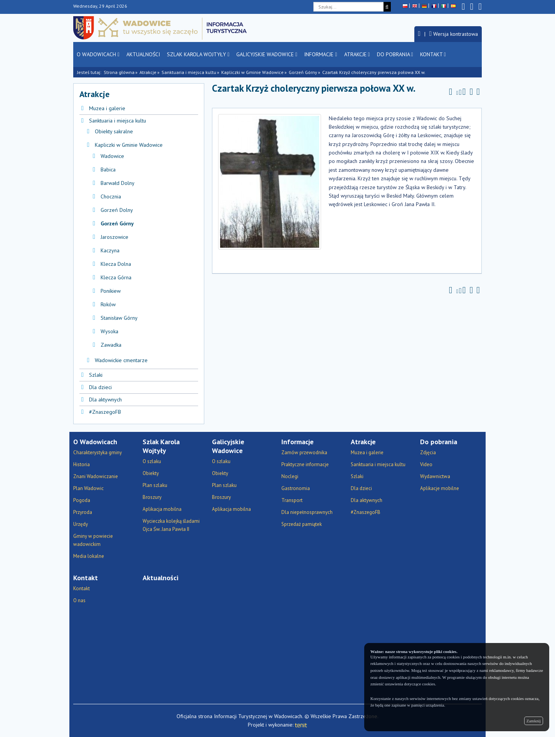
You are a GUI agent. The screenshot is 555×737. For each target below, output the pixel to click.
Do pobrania (395, 54)
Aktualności (143, 54)
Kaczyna (110, 250)
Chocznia (111, 196)
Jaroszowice (114, 236)
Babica (108, 169)
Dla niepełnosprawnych (307, 512)
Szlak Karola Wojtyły (198, 54)
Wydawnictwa (435, 476)
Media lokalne (88, 556)
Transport (292, 500)
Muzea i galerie (107, 108)
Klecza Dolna (116, 263)
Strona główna (119, 72)
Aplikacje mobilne (439, 488)
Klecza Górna (116, 277)
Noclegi (289, 476)
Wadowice (112, 156)
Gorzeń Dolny (117, 209)
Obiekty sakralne (114, 131)
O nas (79, 600)
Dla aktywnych (105, 399)
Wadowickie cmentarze (121, 360)
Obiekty (151, 473)
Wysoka (109, 331)
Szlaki (96, 374)
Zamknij (533, 721)
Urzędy (80, 524)
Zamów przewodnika (304, 452)
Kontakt (433, 54)
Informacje (320, 54)
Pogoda (81, 500)
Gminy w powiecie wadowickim (93, 540)
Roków (108, 304)
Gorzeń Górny (303, 72)
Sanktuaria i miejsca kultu (188, 72)
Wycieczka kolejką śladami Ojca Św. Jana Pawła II (171, 525)
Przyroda (82, 512)
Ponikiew (111, 290)
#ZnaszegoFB (105, 411)
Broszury (152, 497)
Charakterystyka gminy (97, 452)
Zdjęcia (428, 452)
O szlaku (152, 461)
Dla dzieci (100, 387)
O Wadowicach (98, 54)
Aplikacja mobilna (162, 509)
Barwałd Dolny (118, 183)
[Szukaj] (387, 7)
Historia (81, 464)
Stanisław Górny (119, 317)
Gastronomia (295, 488)
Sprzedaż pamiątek (301, 524)
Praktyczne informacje (305, 464)
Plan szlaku (155, 485)
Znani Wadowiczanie (95, 476)
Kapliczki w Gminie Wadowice (252, 72)
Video (426, 464)
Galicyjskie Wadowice (266, 54)
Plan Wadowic (88, 488)
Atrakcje (357, 54)
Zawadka (111, 344)
